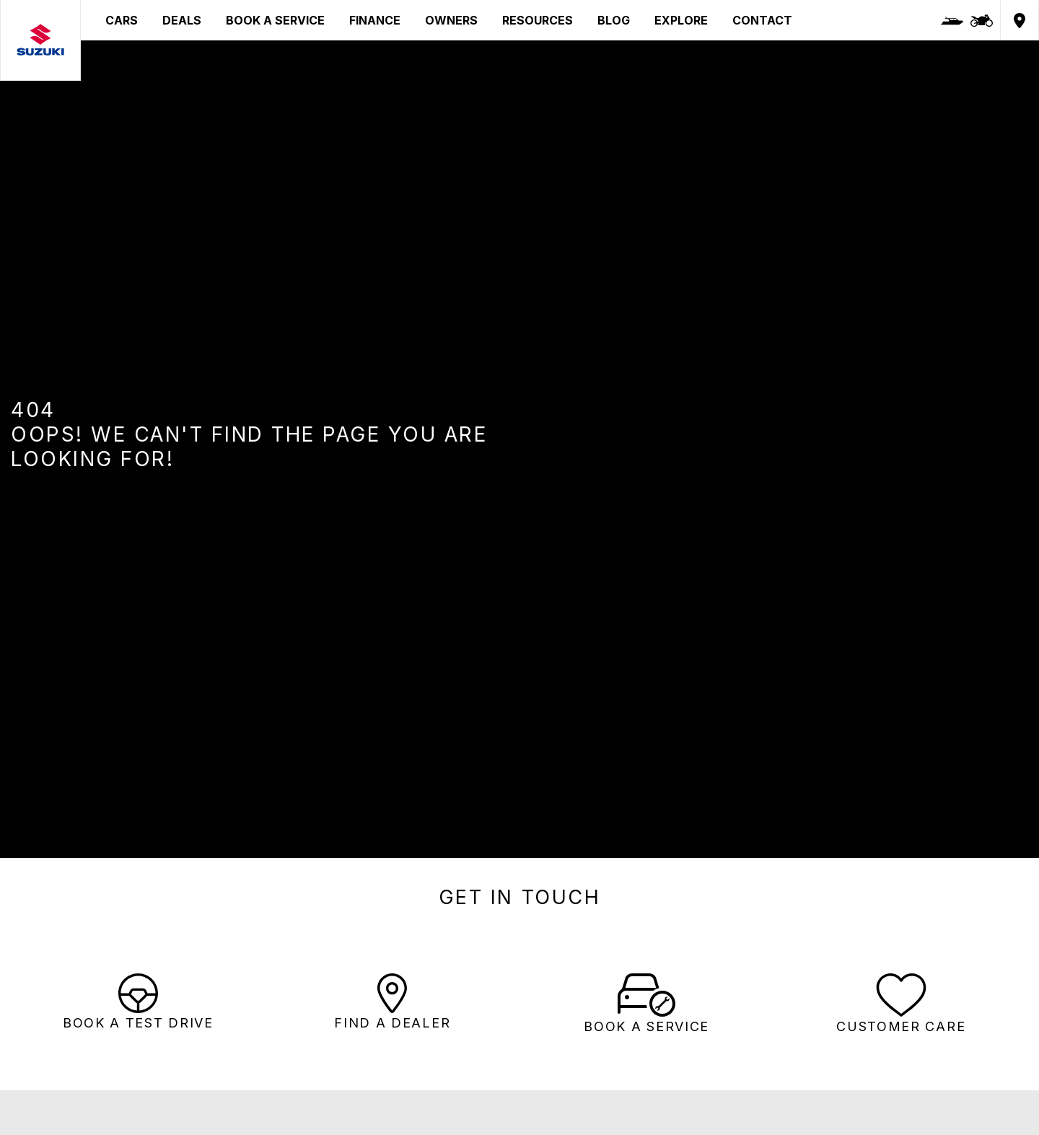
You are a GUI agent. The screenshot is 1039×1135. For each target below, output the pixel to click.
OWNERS (451, 20)
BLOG (613, 20)
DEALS (181, 20)
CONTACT (762, 20)
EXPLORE (681, 20)
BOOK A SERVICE (275, 20)
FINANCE (374, 20)
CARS (121, 20)
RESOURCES (537, 20)
